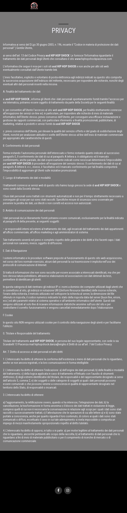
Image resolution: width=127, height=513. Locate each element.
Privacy (62, 477)
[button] (4, 6)
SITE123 (58, 481)
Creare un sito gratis (74, 481)
